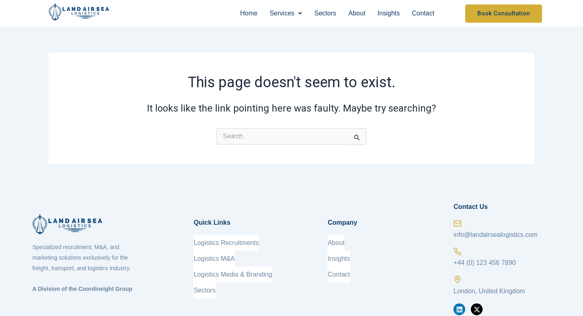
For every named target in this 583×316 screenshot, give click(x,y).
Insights (388, 13)
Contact (423, 13)
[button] (286, 13)
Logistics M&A (214, 254)
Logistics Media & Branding (233, 267)
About (357, 13)
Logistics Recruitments (226, 241)
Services (286, 13)
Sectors (325, 13)
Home (248, 13)
